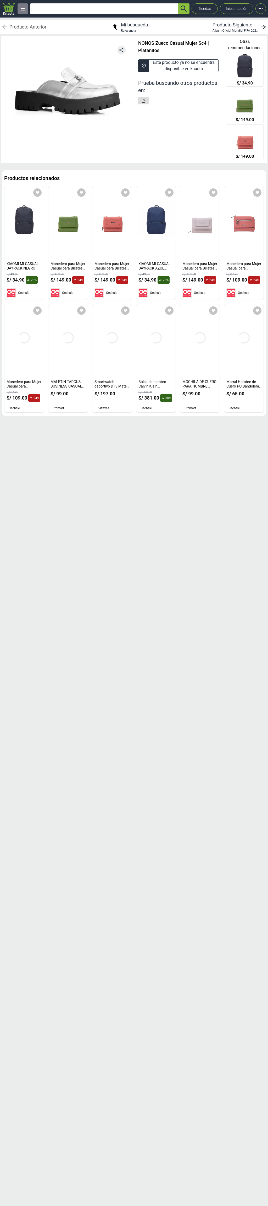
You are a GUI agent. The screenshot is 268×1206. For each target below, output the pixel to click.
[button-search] (183, 8)
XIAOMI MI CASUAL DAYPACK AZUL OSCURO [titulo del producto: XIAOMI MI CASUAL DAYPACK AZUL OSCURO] (154, 268)
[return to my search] (129, 27)
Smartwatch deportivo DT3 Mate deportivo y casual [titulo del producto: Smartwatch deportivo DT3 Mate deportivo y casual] (111, 386)
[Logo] (8, 8)
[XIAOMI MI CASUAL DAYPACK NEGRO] (245, 69)
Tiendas (204, 9)
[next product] (240, 27)
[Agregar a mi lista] (37, 192)
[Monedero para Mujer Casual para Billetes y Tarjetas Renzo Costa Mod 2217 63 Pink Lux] (245, 142)
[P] (143, 100)
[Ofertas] (104, 8)
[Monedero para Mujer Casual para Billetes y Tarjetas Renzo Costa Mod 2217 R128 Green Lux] (245, 106)
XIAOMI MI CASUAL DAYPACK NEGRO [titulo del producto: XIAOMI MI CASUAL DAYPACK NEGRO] (23, 266)
